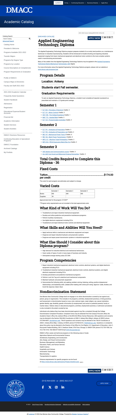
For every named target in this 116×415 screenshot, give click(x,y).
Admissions (8, 104)
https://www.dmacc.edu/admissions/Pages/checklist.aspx (60, 362)
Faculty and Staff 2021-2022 (14, 86)
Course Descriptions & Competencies (17, 68)
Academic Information (12, 121)
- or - (57, 381)
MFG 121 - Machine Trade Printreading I (55, 139)
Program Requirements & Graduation (17, 72)
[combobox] (96, 33)
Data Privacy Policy (37, 404)
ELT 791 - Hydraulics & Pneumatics (54, 129)
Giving (66, 3)
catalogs (31, 414)
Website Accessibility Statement (72, 404)
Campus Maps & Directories (14, 82)
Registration (8, 108)
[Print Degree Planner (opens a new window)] (103, 37)
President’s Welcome (11, 48)
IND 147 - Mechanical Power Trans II (54, 134)
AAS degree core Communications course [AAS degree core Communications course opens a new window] (56, 152)
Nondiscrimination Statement (53, 404)
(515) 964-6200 (48, 381)
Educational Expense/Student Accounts (14, 112)
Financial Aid (8, 117)
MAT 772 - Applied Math (50, 117)
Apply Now (104, 3)
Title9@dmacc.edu (90, 323)
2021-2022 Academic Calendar (15, 92)
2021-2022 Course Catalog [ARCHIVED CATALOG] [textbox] (91, 33)
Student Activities (10, 129)
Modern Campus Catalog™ (80, 414)
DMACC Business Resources (14, 135)
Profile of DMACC (10, 78)
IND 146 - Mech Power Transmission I (54, 137)
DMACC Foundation (11, 145)
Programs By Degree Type (13, 60)
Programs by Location (12, 64)
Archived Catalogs (10, 148)
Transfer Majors (9, 56)
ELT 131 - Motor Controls (50, 112)
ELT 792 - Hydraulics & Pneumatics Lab (55, 132)
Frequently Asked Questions (14, 96)
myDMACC (58, 3)
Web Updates (86, 404)
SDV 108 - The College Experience (53, 115)
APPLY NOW (104, 383)
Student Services (10, 125)
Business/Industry (92, 3)
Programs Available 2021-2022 (15, 52)
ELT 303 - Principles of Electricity (53, 110)
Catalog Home (9, 44)
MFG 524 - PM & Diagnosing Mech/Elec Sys (57, 142)
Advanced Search (8, 41)
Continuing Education (77, 3)
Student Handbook (10, 100)
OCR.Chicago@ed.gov (73, 330)
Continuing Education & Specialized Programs (17, 140)
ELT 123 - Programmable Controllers (54, 120)
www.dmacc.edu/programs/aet (48, 69)
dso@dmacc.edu (55, 320)
